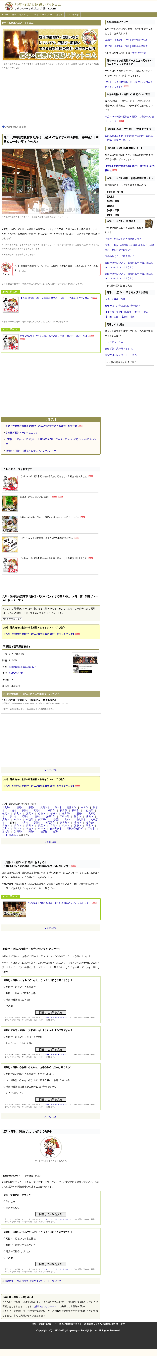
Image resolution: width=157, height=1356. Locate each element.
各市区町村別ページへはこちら (22, 432)
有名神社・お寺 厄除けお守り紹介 (122, 305)
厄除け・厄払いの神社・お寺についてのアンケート (32, 450)
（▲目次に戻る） (51, 770)
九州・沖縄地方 (10, 835)
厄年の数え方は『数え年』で (119, 256)
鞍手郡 (43, 831)
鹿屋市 (56, 831)
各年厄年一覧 (139, 53)
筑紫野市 (50, 816)
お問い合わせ (72, 14)
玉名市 (89, 825)
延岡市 (25, 816)
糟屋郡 (63, 810)
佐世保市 (66, 813)
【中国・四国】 (113, 316)
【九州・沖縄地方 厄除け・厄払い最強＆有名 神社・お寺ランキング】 (39, 634)
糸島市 (84, 807)
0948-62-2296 (16, 673)
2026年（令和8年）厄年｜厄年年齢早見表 (126, 40)
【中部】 (136, 312)
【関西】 (145, 312)
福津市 (17, 828)
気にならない (13, 1208)
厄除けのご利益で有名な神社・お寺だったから (30, 1074)
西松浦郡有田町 (75, 828)
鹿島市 (5, 819)
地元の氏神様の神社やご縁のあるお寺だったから (31, 1086)
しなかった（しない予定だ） (21, 1043)
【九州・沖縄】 (129, 316)
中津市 (17, 819)
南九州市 (81, 819)
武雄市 (65, 825)
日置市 (41, 825)
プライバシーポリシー (42, 14)
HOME (5, 14)
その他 (9, 1006)
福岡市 (20, 807)
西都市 (91, 828)
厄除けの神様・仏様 (115, 299)
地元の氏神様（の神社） (18, 999)
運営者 (59, 14)
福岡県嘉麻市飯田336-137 (22, 667)
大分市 (13, 810)
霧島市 (89, 816)
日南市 (5, 825)
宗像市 (25, 810)
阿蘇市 (31, 831)
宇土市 (13, 816)
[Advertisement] (51, 97)
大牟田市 (50, 810)
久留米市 (45, 807)
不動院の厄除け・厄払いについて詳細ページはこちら (32, 694)
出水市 (68, 819)
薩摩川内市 (56, 828)
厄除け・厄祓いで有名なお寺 (21, 993)
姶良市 (17, 813)
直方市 (5, 828)
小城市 (77, 822)
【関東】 (127, 312)
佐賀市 (5, 813)
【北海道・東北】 (114, 312)
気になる (10, 1201)
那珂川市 (18, 831)
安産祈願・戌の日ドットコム (119, 348)
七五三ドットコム (114, 342)
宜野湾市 (50, 822)
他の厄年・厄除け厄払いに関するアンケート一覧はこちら (34, 1281)
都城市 (53, 813)
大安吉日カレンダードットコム (121, 355)
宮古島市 (64, 822)
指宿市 (37, 816)
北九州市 (6, 807)
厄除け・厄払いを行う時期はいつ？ (123, 239)
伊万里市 (42, 819)
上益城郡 (88, 810)
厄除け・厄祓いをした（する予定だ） (25, 1037)
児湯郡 (56, 819)
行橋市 (41, 813)
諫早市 (77, 816)
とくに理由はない (15, 1093)
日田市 (29, 825)
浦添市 (77, 825)
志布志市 (90, 822)
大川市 (25, 822)
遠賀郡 (5, 831)
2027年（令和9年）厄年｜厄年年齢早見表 (126, 46)
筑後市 (29, 828)
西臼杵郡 (64, 816)
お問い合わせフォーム (45, 1306)
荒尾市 (29, 813)
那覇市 (31, 807)
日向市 (17, 825)
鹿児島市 (71, 807)
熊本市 (58, 807)
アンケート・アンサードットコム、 (56, 1017)
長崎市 (75, 810)
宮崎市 (37, 810)
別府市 (80, 813)
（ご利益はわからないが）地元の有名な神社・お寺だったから (38, 1080)
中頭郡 (29, 819)
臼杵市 (41, 828)
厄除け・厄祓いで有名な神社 (21, 987)
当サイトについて (20, 14)
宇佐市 (37, 822)
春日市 (53, 825)
